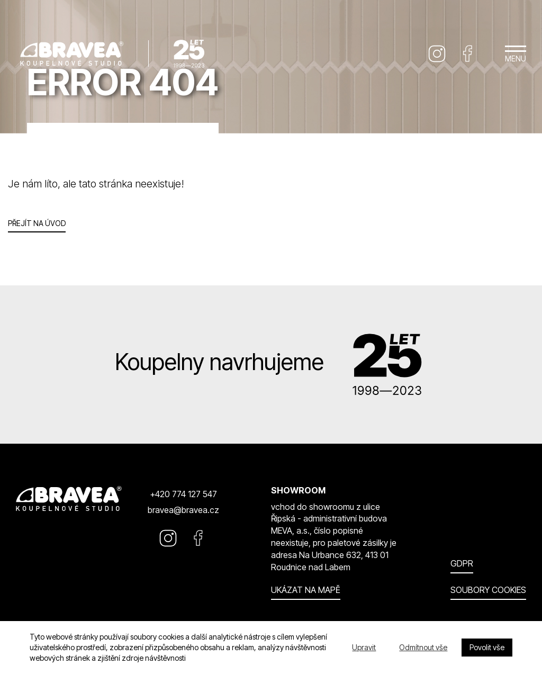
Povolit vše (486, 647)
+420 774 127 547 (183, 494)
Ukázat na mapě (305, 590)
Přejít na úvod (37, 223)
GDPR (461, 563)
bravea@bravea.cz (183, 510)
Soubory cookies (488, 590)
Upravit (364, 647)
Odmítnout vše (423, 647)
